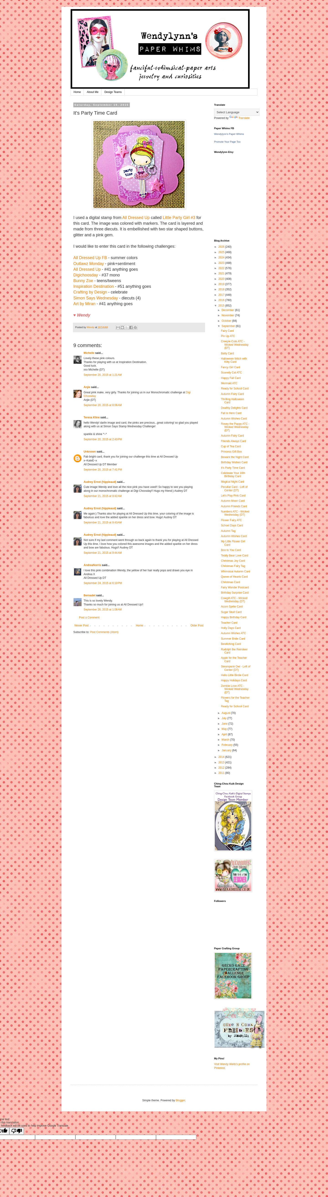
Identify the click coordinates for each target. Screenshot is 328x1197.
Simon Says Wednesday (95, 298)
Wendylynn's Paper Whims (229, 134)
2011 (221, 773)
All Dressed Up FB (90, 257)
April (225, 734)
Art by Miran (84, 303)
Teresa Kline (92, 417)
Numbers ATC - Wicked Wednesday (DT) (235, 513)
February (227, 745)
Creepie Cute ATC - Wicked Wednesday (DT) (235, 345)
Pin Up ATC (228, 336)
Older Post (196, 625)
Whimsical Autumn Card (235, 571)
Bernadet (89, 595)
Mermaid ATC (229, 383)
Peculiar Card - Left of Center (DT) (234, 488)
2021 (221, 273)
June (225, 723)
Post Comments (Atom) (104, 632)
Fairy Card (227, 330)
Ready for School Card (235, 388)
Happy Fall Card (231, 378)
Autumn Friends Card (234, 506)
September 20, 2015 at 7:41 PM (103, 469)
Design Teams (113, 92)
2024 (221, 257)
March (226, 739)
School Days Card (232, 525)
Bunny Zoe (83, 280)
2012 (221, 767)
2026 (221, 246)
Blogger (180, 1100)
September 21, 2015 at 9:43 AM (103, 522)
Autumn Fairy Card (232, 394)
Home (77, 92)
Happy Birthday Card (233, 617)
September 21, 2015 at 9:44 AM (103, 552)
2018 (221, 289)
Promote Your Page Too (227, 141)
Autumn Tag (228, 531)
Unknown (90, 451)
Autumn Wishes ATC (233, 633)
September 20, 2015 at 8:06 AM (103, 405)
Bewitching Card (231, 644)
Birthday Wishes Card (234, 462)
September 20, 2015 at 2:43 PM (103, 439)
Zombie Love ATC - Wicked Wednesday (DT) (235, 689)
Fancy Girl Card (230, 367)
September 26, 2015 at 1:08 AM (103, 609)
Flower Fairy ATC (231, 520)
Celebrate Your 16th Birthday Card (233, 474)
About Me (92, 92)
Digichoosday (85, 275)
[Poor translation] (16, 1131)
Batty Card (227, 353)
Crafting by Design (90, 292)
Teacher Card (229, 622)
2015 (221, 305)
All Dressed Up (136, 217)
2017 (221, 294)
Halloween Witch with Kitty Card (234, 360)
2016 (221, 300)
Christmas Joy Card (233, 560)
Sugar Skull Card (231, 612)
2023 (221, 263)
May (225, 729)
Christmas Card (230, 582)
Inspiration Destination (93, 286)
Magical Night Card (232, 481)
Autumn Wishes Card (234, 418)
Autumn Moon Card (233, 500)
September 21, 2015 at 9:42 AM (103, 496)
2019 (221, 284)
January (227, 750)
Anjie (87, 387)
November (228, 315)
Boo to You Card (231, 550)
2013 (221, 762)
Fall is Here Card (231, 413)
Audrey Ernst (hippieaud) (100, 482)
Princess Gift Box (231, 451)
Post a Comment (89, 617)
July (224, 718)
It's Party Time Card (233, 467)
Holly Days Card (231, 628)
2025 (221, 252)
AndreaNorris (92, 565)
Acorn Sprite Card (232, 606)
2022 (221, 268)
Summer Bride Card (233, 638)
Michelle (89, 353)
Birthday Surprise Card (235, 592)
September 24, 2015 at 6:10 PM (103, 583)
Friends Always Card (233, 441)
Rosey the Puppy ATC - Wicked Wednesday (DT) (235, 427)
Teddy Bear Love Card (234, 555)
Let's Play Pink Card (233, 495)
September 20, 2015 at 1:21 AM (103, 374)
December (228, 310)
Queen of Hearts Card (234, 576)
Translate (239, 118)
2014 (221, 757)
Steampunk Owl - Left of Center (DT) (235, 668)
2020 (221, 279)
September (229, 326)
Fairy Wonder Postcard (235, 587)
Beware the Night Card (235, 457)
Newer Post (81, 625)
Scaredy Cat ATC (231, 372)
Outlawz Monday (88, 263)
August (226, 713)
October (227, 320)
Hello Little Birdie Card (234, 675)
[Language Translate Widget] (236, 112)
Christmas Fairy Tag (233, 566)
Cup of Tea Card (231, 446)
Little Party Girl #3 (179, 217)
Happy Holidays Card (234, 680)
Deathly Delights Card (234, 407)
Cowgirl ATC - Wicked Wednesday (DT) (234, 600)
